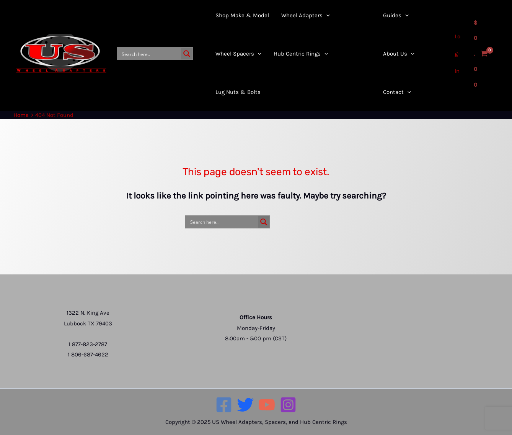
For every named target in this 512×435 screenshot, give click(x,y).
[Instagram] (288, 404)
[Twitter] (245, 404)
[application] (318, 34)
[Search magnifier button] (186, 53)
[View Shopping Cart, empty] (481, 54)
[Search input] (150, 54)
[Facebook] (223, 404)
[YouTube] (266, 404)
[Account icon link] (458, 53)
